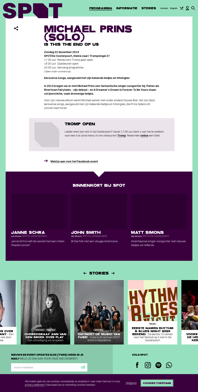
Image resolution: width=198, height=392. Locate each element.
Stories (148, 8)
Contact (164, 8)
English (173, 8)
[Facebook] (137, 365)
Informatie (126, 8)
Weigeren (131, 383)
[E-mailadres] (49, 367)
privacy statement (35, 384)
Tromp (121, 135)
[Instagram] (148, 365)
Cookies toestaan (157, 383)
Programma (100, 8)
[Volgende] (113, 273)
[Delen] (16, 28)
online (144, 135)
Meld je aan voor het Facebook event (74, 161)
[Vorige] (85, 273)
